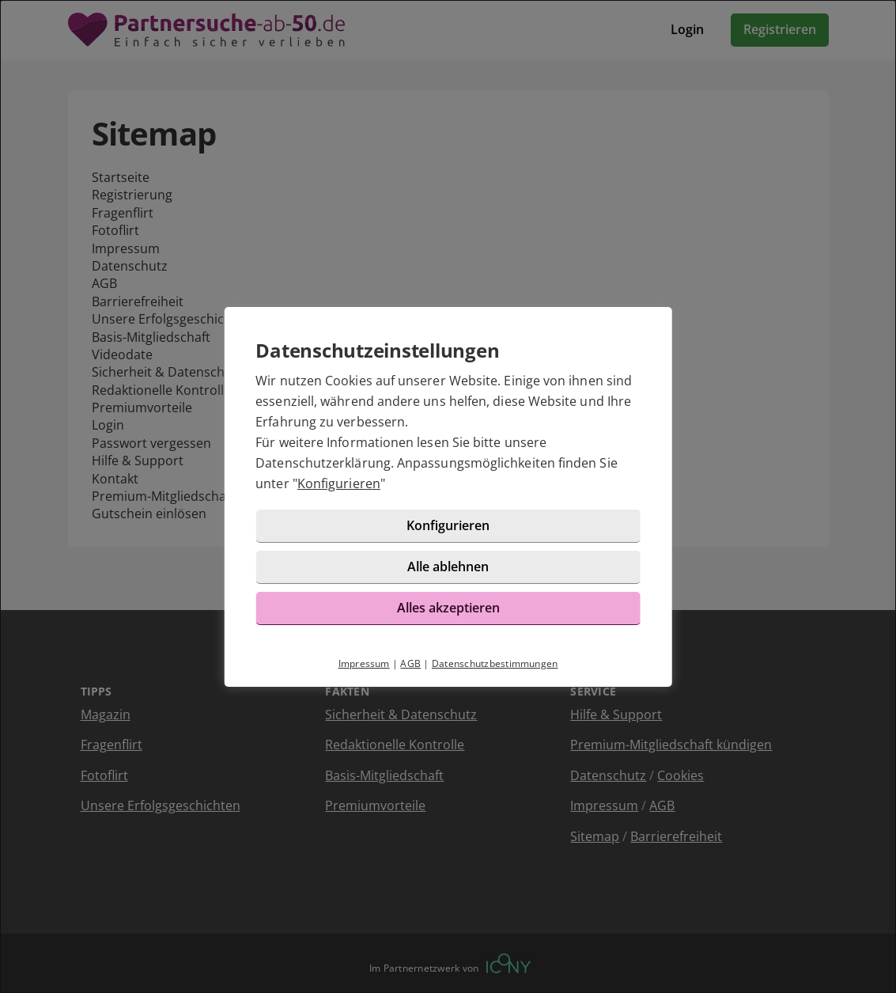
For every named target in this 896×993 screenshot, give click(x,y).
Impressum (364, 663)
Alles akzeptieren (448, 607)
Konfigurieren (338, 483)
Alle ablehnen (448, 566)
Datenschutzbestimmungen (495, 663)
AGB (410, 663)
